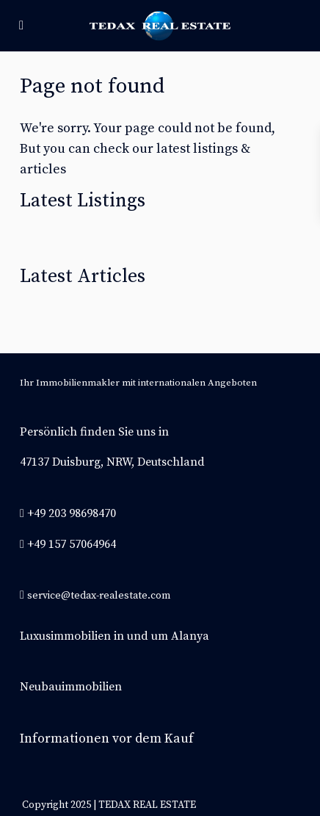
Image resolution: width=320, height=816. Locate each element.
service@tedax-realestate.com (98, 595)
